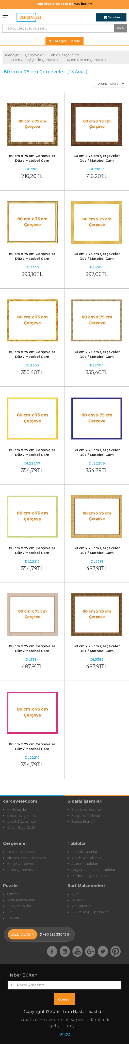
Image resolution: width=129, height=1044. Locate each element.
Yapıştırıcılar (81, 906)
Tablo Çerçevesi (20, 870)
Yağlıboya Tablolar (86, 858)
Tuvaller (77, 900)
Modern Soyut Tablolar (90, 876)
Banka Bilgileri (83, 821)
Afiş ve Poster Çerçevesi (26, 858)
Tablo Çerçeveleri (64, 55)
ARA (120, 28)
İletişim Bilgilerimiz (22, 816)
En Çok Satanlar (84, 852)
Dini (10, 912)
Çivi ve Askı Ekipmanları (90, 912)
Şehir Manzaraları (21, 900)
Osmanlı (13, 894)
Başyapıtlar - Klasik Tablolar (93, 870)
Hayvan (13, 918)
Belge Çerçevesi (20, 864)
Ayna (75, 894)
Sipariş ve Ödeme (86, 809)
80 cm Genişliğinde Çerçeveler (35, 60)
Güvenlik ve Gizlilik (21, 827)
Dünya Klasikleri (19, 906)
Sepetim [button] (112, 17)
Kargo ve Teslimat (85, 816)
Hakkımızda (16, 809)
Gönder (64, 999)
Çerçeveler (34, 55)
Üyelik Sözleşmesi (21, 821)
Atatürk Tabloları (84, 864)
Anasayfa (12, 55)
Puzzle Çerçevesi (21, 852)
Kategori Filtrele (64, 41)
